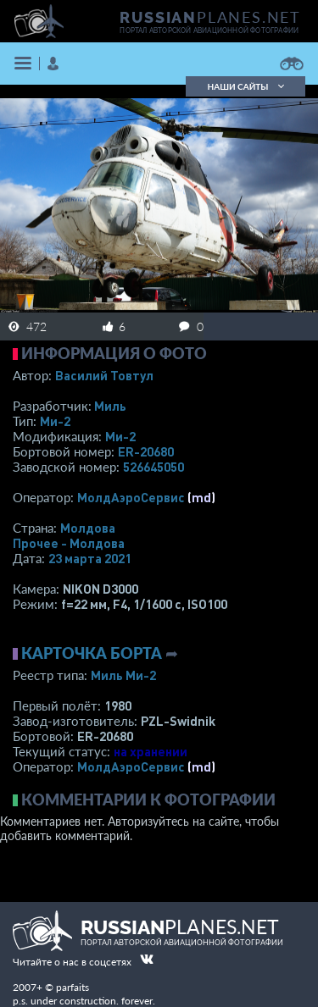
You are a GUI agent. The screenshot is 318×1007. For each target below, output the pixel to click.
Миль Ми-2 (123, 675)
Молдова (87, 527)
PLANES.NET (210, 17)
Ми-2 (55, 421)
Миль (110, 405)
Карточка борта (91, 653)
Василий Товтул (104, 375)
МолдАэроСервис (131, 497)
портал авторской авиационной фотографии (209, 30)
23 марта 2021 (89, 558)
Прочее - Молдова (69, 543)
